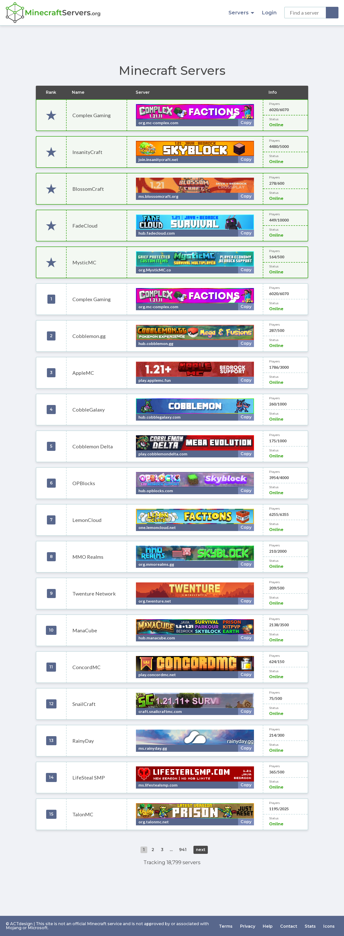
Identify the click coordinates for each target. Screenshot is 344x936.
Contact (288, 925)
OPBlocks (83, 483)
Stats (310, 925)
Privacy (247, 925)
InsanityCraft (87, 152)
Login (269, 13)
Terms (226, 925)
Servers (241, 13)
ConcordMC (86, 667)
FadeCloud (85, 226)
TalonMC (82, 814)
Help (268, 925)
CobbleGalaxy (88, 410)
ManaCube (84, 630)
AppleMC (83, 373)
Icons (329, 925)
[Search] (332, 12)
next (200, 849)
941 (183, 849)
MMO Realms (87, 557)
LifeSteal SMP (88, 777)
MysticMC (84, 262)
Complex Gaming (91, 115)
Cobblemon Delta (92, 446)
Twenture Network (94, 593)
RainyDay (83, 741)
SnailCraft (84, 704)
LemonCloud (87, 520)
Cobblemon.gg (89, 336)
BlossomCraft (88, 189)
